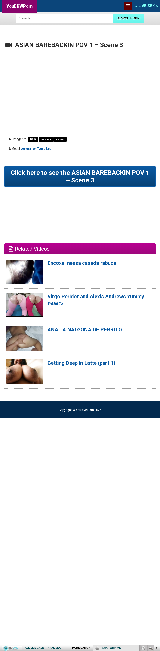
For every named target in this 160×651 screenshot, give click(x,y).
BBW (33, 139)
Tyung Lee (44, 148)
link (156, 584)
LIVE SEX (146, 5)
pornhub (46, 139)
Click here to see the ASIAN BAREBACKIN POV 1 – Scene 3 (80, 176)
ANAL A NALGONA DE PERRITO (84, 330)
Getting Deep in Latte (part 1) (81, 363)
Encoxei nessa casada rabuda (81, 263)
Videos (60, 139)
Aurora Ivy (28, 148)
